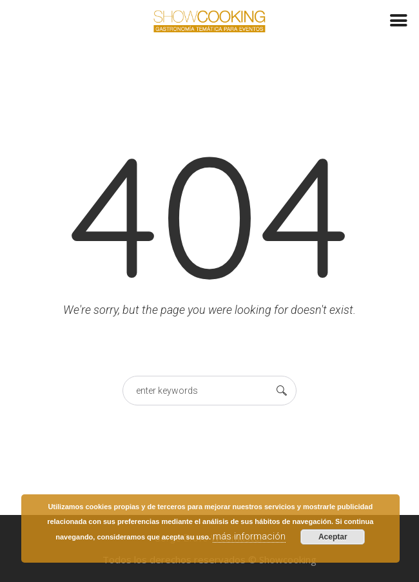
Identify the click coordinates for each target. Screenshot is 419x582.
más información (249, 536)
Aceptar (332, 536)
